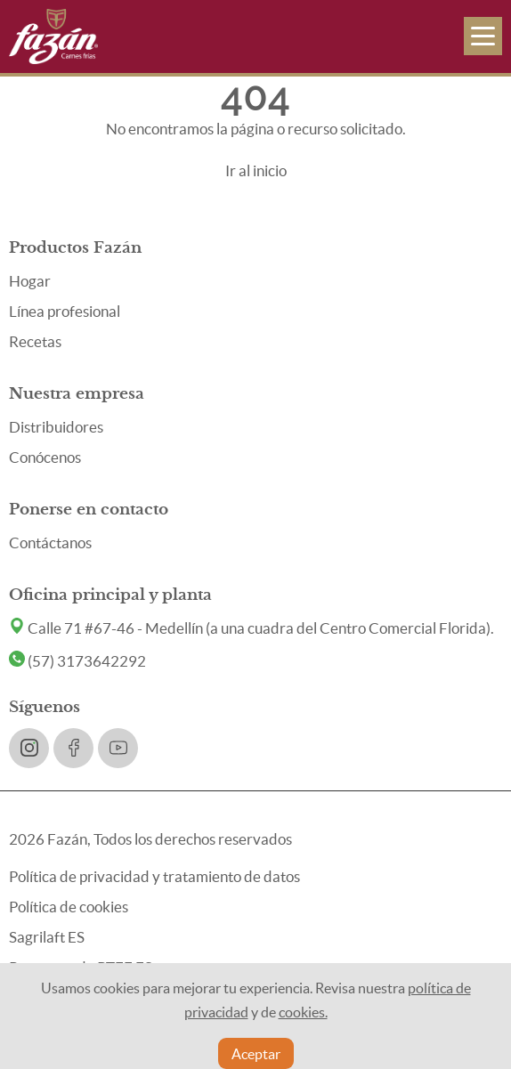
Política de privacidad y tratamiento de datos (154, 876)
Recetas (35, 341)
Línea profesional (64, 311)
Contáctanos (50, 542)
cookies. (303, 1012)
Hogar (30, 280)
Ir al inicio (256, 170)
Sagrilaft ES (47, 936)
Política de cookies (68, 906)
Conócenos (45, 457)
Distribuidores (56, 426)
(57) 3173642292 (77, 660)
